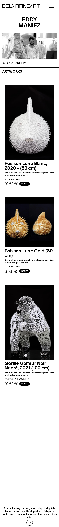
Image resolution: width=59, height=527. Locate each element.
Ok (29, 522)
